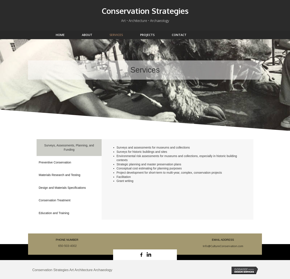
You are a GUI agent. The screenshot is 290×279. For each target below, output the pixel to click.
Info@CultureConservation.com (223, 246)
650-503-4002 (67, 246)
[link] (66, 35)
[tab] (69, 147)
